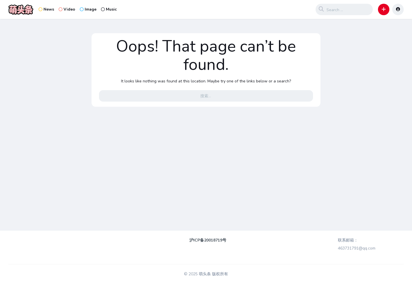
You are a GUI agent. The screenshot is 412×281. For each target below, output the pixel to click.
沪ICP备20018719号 (207, 240)
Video (67, 9)
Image (88, 9)
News (46, 9)
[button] (383, 9)
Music (109, 9)
